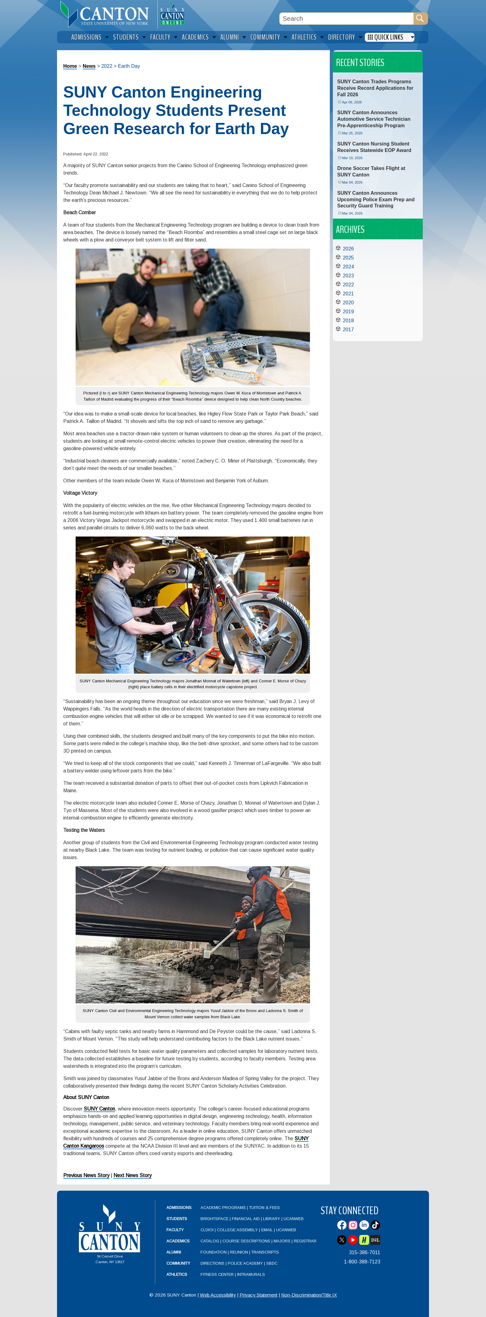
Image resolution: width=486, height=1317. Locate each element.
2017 (348, 329)
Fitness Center (217, 1274)
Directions (212, 1263)
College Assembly (237, 1230)
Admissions (179, 1207)
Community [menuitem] (265, 37)
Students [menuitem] (126, 37)
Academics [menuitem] (195, 37)
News (89, 66)
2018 (348, 320)
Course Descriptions (246, 1241)
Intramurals (251, 1274)
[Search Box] (346, 18)
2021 (348, 293)
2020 (348, 302)
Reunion (239, 1252)
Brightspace (214, 1218)
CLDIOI (207, 1230)
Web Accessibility (218, 1294)
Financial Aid (246, 1218)
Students (176, 1218)
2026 (348, 248)
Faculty (175, 1230)
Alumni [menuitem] (229, 37)
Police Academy (245, 1263)
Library (271, 1218)
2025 (348, 257)
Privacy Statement (258, 1294)
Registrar (305, 1241)
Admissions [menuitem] (86, 37)
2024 (348, 266)
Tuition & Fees (264, 1207)
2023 (348, 275)
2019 (348, 311)
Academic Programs (224, 1207)
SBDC (271, 1263)
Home (70, 66)
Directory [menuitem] (341, 37)
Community (178, 1263)
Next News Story (132, 1175)
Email (267, 1230)
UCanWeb (294, 1218)
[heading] (107, 14)
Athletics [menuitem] (304, 37)
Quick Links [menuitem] (389, 37)
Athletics (176, 1274)
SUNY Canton (99, 1108)
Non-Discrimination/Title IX (309, 1294)
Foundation (214, 1252)
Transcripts (265, 1252)
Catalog (210, 1241)
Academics (178, 1241)
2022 (348, 284)
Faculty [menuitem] (160, 37)
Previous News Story (86, 1175)
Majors (282, 1241)
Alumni (173, 1252)
